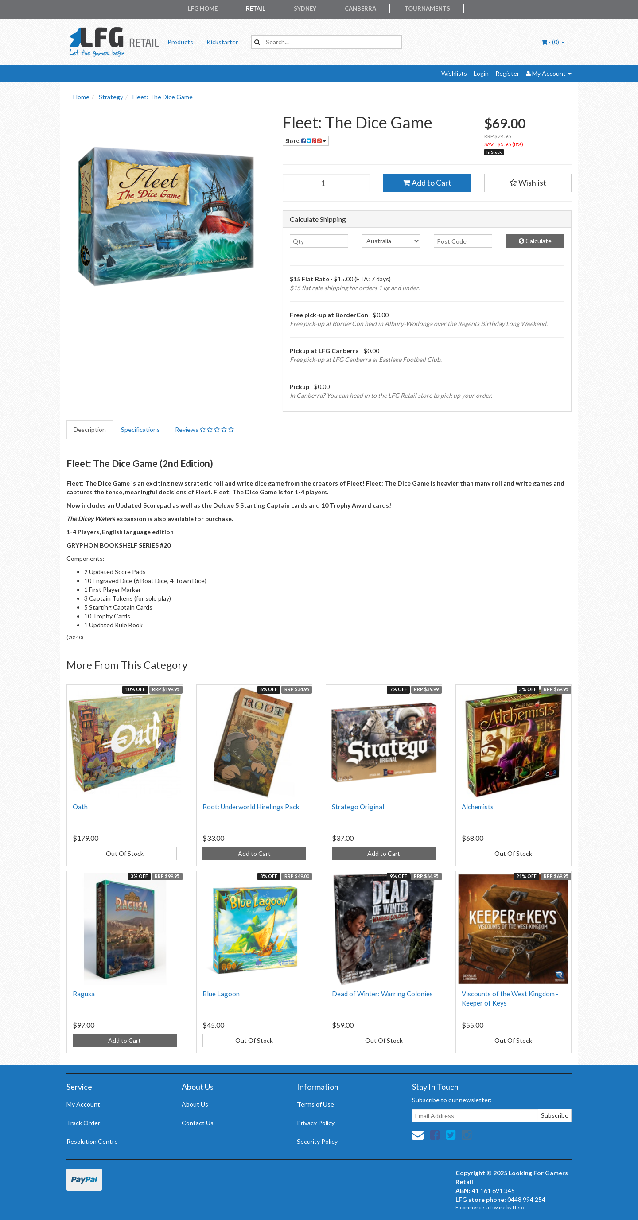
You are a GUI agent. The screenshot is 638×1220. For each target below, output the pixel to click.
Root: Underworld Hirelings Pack (250, 807)
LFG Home (203, 8)
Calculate (535, 241)
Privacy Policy (316, 1123)
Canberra (360, 8)
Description (90, 429)
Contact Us (198, 1123)
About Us (195, 1104)
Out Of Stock (125, 853)
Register (507, 73)
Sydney (305, 8)
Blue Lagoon (221, 994)
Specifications (140, 429)
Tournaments (427, 8)
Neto (518, 1207)
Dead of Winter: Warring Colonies (382, 994)
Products (180, 42)
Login (481, 73)
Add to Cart (427, 182)
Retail (255, 8)
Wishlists (454, 73)
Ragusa (84, 994)
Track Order (83, 1123)
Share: (305, 140)
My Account (83, 1104)
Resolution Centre (92, 1141)
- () (553, 42)
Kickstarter (222, 42)
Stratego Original (358, 807)
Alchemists (478, 807)
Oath (80, 807)
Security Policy (317, 1141)
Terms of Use (315, 1104)
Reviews (204, 429)
